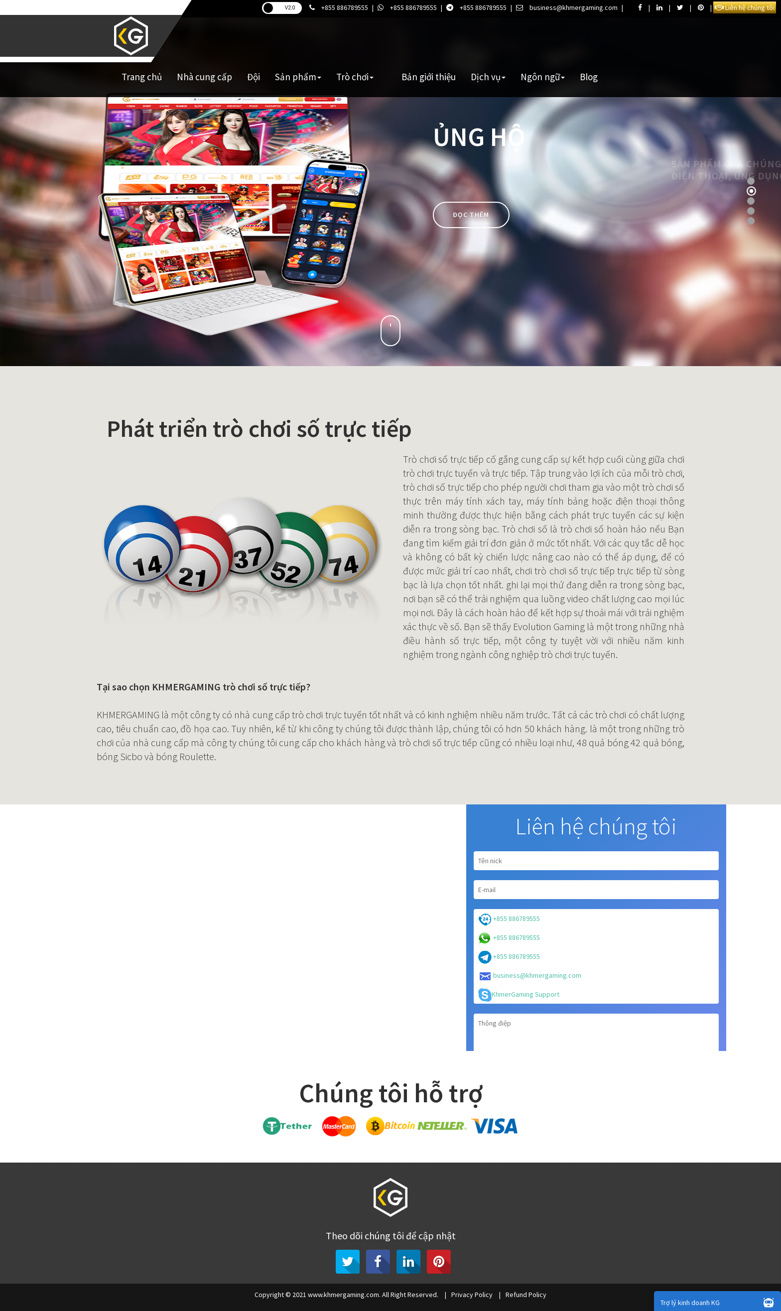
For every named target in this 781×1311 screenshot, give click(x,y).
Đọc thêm (471, 214)
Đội (253, 77)
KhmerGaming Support (518, 995)
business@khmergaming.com (567, 7)
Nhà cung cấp (204, 77)
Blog (589, 77)
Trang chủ (142, 77)
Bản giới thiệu (428, 77)
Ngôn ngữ (543, 77)
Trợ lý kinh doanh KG (719, 1302)
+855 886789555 (338, 7)
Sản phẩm (298, 77)
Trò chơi (355, 77)
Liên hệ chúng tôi (745, 7)
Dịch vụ (488, 77)
